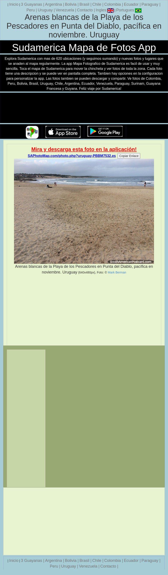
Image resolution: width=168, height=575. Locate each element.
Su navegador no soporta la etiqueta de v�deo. (84, 108)
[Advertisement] (84, 310)
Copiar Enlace (128, 156)
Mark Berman (117, 272)
